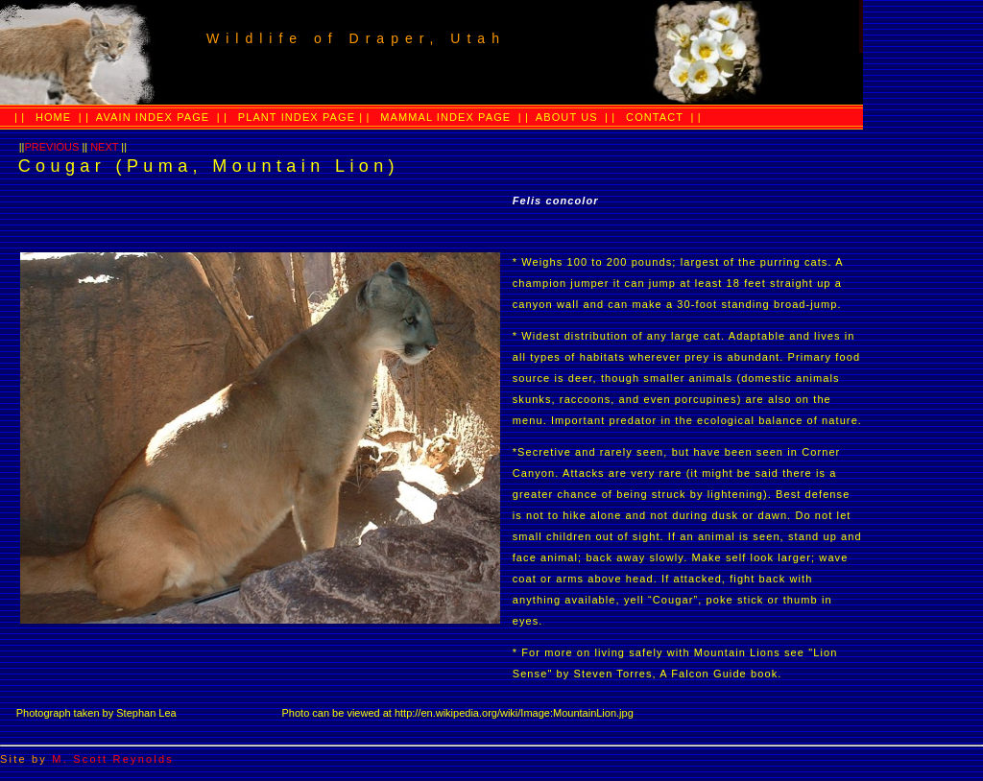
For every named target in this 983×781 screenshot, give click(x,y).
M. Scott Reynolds (113, 759)
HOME (53, 117)
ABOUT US (564, 117)
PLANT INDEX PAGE (299, 117)
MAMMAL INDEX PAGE (445, 117)
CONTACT (654, 117)
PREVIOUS (51, 147)
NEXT (104, 147)
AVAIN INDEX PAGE (150, 117)
